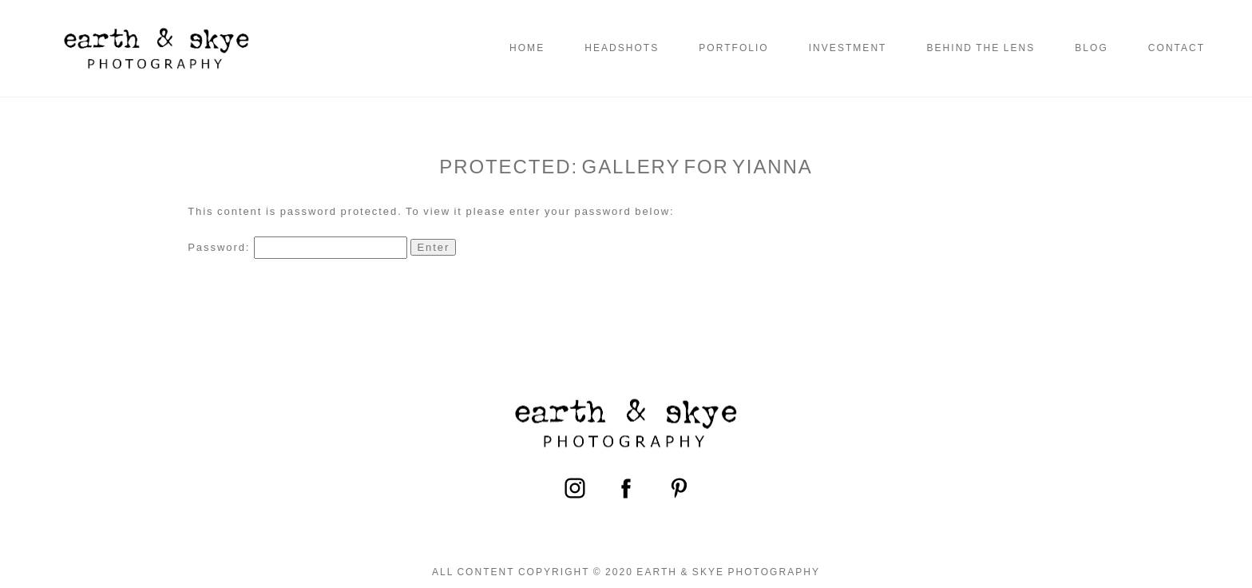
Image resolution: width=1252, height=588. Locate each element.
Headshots (621, 48)
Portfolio (733, 48)
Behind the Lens (980, 48)
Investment (848, 48)
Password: (297, 247)
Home (527, 48)
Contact (1176, 48)
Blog (1091, 48)
